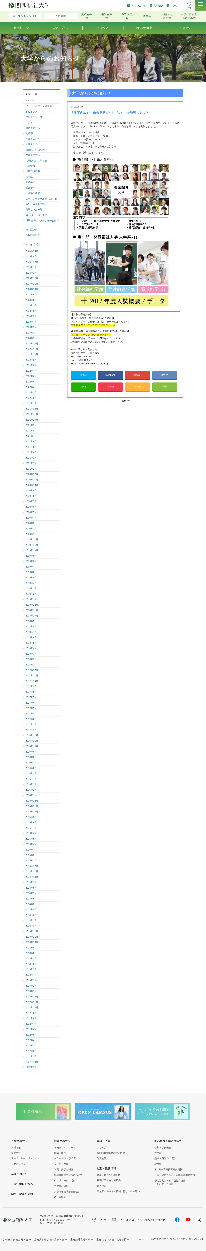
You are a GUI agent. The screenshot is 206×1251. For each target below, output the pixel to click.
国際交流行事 (33, 171)
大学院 (29, 176)
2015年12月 (32, 800)
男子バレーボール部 (36, 215)
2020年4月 (31, 517)
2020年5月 (31, 512)
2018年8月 (31, 626)
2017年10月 (32, 681)
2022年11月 (32, 349)
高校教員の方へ (34, 234)
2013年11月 (32, 936)
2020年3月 (31, 523)
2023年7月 (31, 305)
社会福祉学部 (33, 193)
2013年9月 (31, 947)
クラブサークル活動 (64, 1180)
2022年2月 (31, 398)
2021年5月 (31, 447)
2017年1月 (31, 730)
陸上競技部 (31, 229)
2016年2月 (31, 789)
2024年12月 (32, 262)
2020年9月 (31, 490)
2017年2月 (31, 724)
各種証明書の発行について (68, 1175)
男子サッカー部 (34, 209)
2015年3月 (31, 849)
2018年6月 (31, 637)
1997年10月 (32, 1062)
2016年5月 (31, 773)
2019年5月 (31, 577)
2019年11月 (32, 545)
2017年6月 (31, 702)
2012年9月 (31, 1013)
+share (137, 386)
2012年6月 (31, 1029)
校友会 (147, 16)
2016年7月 (31, 762)
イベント (30, 100)
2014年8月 (31, 887)
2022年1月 (31, 403)
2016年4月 (31, 779)
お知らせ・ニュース (64, 1147)
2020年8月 (31, 496)
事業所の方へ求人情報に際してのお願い (118, 1191)
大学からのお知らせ (36, 160)
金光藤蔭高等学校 (80, 1239)
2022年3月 (31, 392)
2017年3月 (31, 719)
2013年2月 (31, 985)
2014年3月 (31, 915)
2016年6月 (31, 768)
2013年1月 (31, 991)
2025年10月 (32, 251)
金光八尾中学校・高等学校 (111, 1239)
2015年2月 (31, 855)
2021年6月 (31, 441)
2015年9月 (31, 817)
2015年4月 (31, 844)
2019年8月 (31, 561)
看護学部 (30, 187)
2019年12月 (32, 539)
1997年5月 (31, 1067)
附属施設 (101, 1158)
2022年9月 (31, 359)
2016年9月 (31, 751)
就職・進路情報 (106, 1168)
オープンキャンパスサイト (25, 1158)
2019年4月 (31, 583)
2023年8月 (31, 300)
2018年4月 (31, 648)
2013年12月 (32, 931)
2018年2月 (31, 659)
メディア (30, 122)
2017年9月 (31, 686)
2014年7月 (31, 893)
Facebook (110, 375)
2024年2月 (31, 267)
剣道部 (29, 133)
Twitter (83, 375)
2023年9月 (31, 294)
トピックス (31, 111)
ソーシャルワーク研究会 (39, 106)
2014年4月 (31, 909)
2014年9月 (31, 882)
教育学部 (30, 182)
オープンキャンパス (25, 16)
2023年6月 (31, 311)
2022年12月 (32, 343)
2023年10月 (32, 289)
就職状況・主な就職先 (109, 1180)
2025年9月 (31, 256)
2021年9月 (31, 425)
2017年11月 (32, 675)
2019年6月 (31, 572)
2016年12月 (32, 735)
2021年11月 (32, 414)
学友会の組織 (61, 1186)
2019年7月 (31, 566)
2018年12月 (32, 604)
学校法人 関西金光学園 (15, 1239)
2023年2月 (31, 332)
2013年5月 (31, 969)
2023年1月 (31, 338)
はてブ (165, 375)
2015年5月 (31, 838)
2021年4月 (31, 452)
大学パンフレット (20, 1164)
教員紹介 (159, 1164)
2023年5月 (31, 316)
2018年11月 (32, 610)
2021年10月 (32, 419)
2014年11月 (32, 871)
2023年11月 (32, 283)
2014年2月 (31, 920)
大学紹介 (101, 1147)
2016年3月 (31, 784)
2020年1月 (31, 534)
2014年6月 (31, 898)
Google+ (137, 375)
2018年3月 (31, 653)
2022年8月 (31, 365)
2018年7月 (31, 632)
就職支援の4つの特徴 (108, 1175)
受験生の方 (86, 16)
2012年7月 (31, 1023)
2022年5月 (31, 381)
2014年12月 (32, 866)
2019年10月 (32, 550)
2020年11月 (32, 479)
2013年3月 (31, 980)
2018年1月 (31, 664)
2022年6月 (31, 376)
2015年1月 (31, 860)
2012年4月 (31, 1040)
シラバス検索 (61, 1164)
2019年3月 (31, 588)
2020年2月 (31, 528)
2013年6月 (31, 964)
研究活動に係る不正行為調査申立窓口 (174, 1175)
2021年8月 (31, 430)
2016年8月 (31, 757)
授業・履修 (60, 1153)
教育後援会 (126, 16)
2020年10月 (32, 485)
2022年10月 (32, 354)
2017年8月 (31, 691)
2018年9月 (31, 621)
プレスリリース (34, 117)
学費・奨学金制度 (63, 1169)
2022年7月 (31, 370)
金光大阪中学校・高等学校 (49, 1239)
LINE (83, 386)
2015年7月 (31, 828)
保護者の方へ (33, 128)
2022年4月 (31, 387)
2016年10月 (32, 746)
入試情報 (60, 16)
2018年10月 (32, 615)
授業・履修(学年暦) (164, 1158)
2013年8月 (31, 953)
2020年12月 (32, 474)
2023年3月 (31, 327)
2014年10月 (32, 876)
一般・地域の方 (167, 16)
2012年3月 (31, 1045)
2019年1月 (31, 599)
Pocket (110, 386)
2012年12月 (32, 996)
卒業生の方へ (33, 138)
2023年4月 (31, 321)
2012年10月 (32, 1007)
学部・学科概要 (162, 1147)
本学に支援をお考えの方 (189, 16)
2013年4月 (31, 974)
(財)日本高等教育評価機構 (111, 1153)
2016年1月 (31, 795)
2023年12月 (32, 278)
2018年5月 (31, 642)
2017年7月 (31, 697)
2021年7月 (31, 436)
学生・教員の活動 (35, 204)
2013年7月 (31, 958)
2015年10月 (32, 811)
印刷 (164, 386)
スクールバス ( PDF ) (65, 1158)
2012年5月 (31, 1034)
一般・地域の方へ (22, 1184)
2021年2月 (31, 463)
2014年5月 (31, 904)
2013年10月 (32, 942)
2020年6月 (31, 506)
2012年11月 (32, 1002)
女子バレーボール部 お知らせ (41, 198)
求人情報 (101, 1186)
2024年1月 (31, 272)
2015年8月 (31, 822)
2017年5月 (31, 708)
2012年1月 (31, 1056)
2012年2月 (31, 1051)
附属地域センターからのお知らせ (42, 222)
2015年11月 (32, 806)
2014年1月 (31, 925)
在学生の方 (106, 16)
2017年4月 (31, 713)
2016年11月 (32, 740)
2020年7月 (31, 501)
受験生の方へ (33, 144)
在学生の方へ (33, 155)
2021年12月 (32, 408)
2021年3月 (31, 457)
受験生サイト (18, 1153)
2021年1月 (31, 468)
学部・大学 (104, 1141)
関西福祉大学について (168, 1141)
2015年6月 (31, 833)
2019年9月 (31, 555)
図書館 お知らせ (35, 149)
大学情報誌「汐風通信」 (67, 1191)
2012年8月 (31, 1018)
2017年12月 (32, 670)
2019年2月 (31, 594)
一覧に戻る (125, 401)
